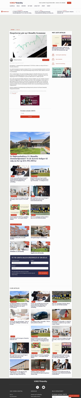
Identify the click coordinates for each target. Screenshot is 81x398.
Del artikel (46, 60)
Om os (11, 394)
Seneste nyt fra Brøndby (36, 394)
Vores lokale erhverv (35, 396)
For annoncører (13, 396)
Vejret (48, 5)
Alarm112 (12, 5)
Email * (32, 260)
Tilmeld (69, 2)
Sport (43, 5)
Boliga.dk (14, 93)
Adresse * (14, 265)
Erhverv (24, 5)
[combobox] (12, 268)
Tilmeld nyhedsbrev (74, 395)
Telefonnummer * (16, 260)
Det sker (30, 5)
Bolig (18, 5)
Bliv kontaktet (43, 273)
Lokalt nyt (37, 5)
